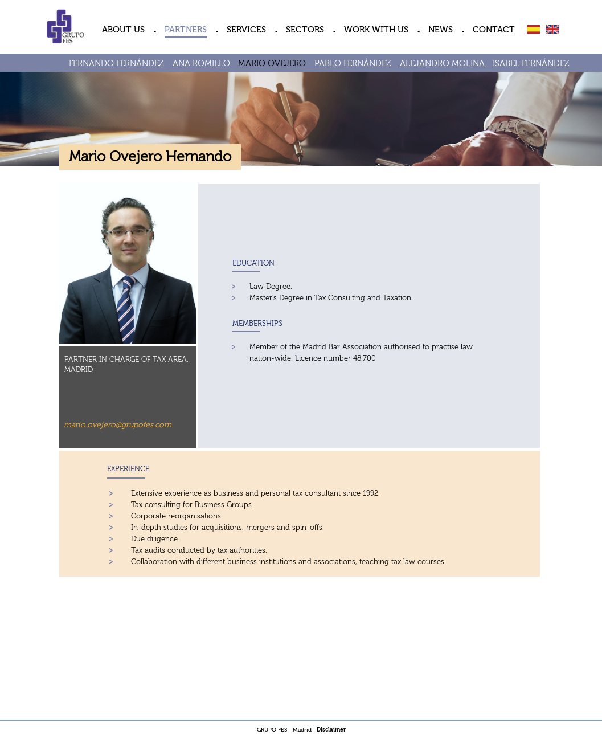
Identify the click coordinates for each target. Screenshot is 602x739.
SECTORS (305, 30)
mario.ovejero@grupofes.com (117, 425)
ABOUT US (123, 30)
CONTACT (494, 30)
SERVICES (246, 30)
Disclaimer (331, 729)
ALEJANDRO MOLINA (442, 63)
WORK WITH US (376, 30)
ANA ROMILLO (201, 63)
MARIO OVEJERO (272, 63)
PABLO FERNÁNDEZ (352, 63)
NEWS (440, 30)
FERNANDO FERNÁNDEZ (116, 63)
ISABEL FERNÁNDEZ (531, 63)
